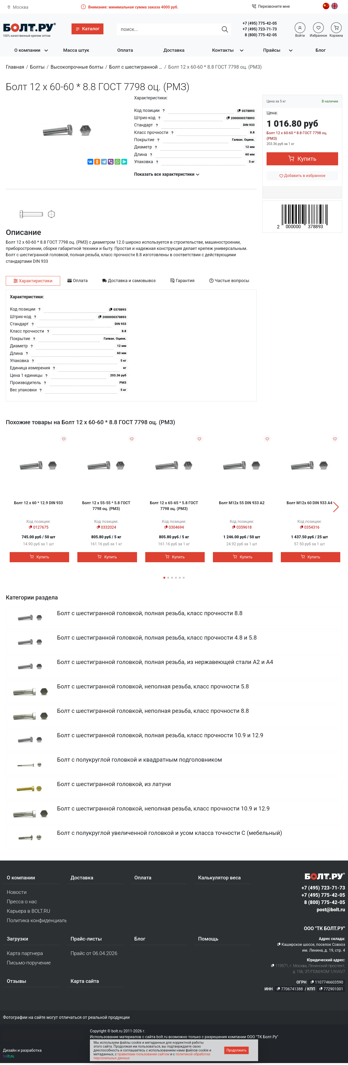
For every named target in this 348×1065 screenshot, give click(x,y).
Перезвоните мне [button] (271, 6)
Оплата (125, 50)
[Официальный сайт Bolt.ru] (29, 27)
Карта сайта (85, 983)
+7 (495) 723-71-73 (260, 29)
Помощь (208, 940)
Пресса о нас (22, 903)
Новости (17, 894)
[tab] (33, 281)
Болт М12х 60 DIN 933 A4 (309, 503)
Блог (321, 50)
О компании (27, 50)
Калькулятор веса (219, 879)
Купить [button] (302, 158)
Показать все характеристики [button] (167, 174)
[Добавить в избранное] (302, 175)
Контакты (223, 50)
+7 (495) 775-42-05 (260, 23)
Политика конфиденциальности (37, 922)
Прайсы (271, 50)
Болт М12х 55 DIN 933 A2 (242, 503)
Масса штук (76, 50)
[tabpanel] (131, 345)
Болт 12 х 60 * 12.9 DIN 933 (38, 503)
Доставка (174, 50)
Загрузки (17, 940)
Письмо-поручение (29, 964)
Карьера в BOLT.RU (28, 913)
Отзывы (16, 983)
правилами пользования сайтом (143, 1054)
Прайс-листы (86, 940)
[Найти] (225, 29)
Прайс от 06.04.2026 (94, 955)
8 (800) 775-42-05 (261, 35)
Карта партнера (25, 955)
